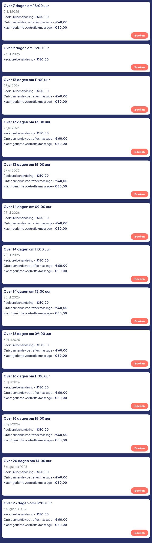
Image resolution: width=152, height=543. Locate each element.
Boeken (139, 35)
